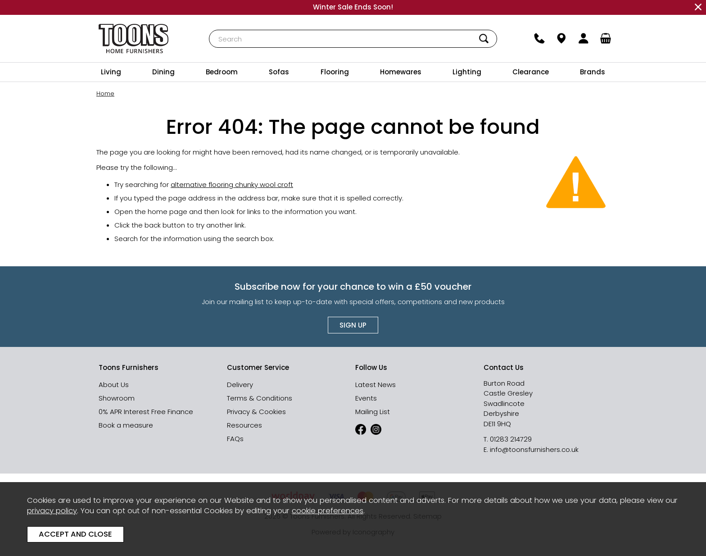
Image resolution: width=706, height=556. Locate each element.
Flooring (335, 72)
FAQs (235, 438)
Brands (592, 72)
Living (111, 72)
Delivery (240, 384)
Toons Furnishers (133, 38)
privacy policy (52, 511)
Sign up (353, 325)
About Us (114, 384)
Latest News (375, 384)
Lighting (467, 72)
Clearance (530, 72)
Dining (163, 72)
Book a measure (126, 425)
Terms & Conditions (259, 398)
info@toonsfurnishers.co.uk (534, 449)
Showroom (117, 398)
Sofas (279, 72)
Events (366, 398)
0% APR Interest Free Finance (146, 411)
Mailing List (372, 411)
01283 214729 (511, 439)
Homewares (400, 72)
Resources (244, 425)
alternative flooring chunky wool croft (232, 184)
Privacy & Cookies (256, 411)
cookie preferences (327, 511)
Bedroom (222, 72)
